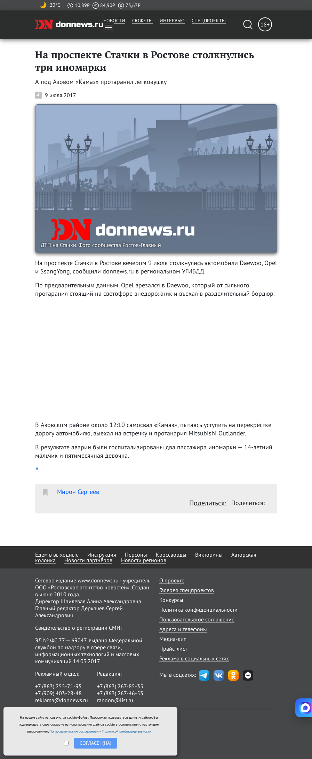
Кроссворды (171, 554)
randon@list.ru (115, 700)
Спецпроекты (209, 20)
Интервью (172, 20)
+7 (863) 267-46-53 (120, 693)
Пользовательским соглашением (73, 731)
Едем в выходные (57, 554)
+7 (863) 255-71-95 (58, 686)
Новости (114, 20)
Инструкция (101, 554)
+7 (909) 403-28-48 (58, 693)
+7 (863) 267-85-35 (120, 686)
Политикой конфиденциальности (126, 731)
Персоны (136, 554)
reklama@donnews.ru (61, 700)
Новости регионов (143, 560)
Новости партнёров (88, 560)
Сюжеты (142, 20)
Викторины (209, 554)
